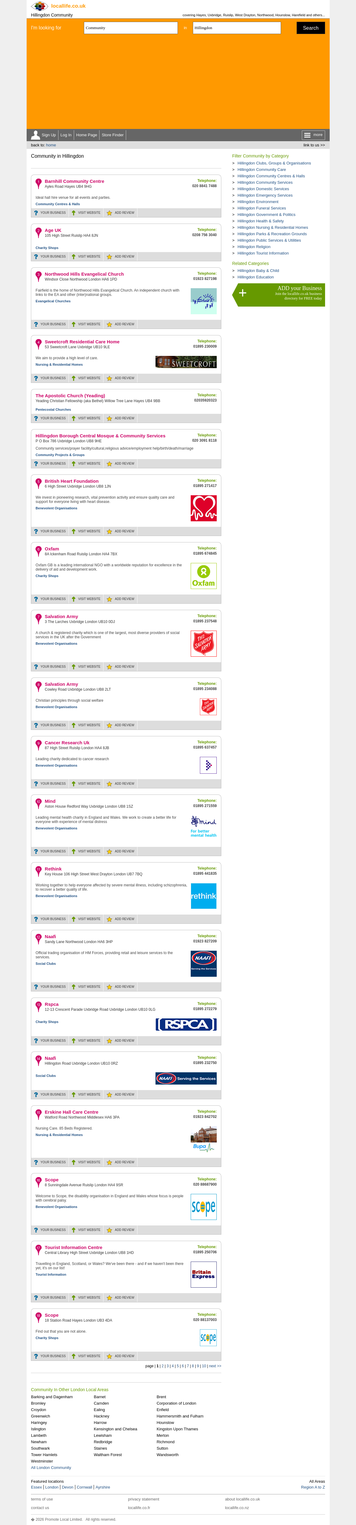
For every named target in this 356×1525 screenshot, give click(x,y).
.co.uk (68, 6)
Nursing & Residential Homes (59, 364)
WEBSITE (89, 212)
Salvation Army (61, 616)
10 (204, 1366)
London (51, 1487)
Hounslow (165, 1422)
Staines (100, 1448)
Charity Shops (47, 248)
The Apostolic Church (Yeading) (70, 395)
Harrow (100, 1422)
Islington (38, 1429)
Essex (36, 1487)
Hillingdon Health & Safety (261, 221)
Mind (50, 801)
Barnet (99, 1397)
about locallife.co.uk (242, 1499)
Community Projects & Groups (60, 455)
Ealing (99, 1409)
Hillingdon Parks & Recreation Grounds (272, 234)
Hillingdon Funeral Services (262, 208)
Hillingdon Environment (258, 201)
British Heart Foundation (72, 481)
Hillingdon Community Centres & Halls (271, 176)
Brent (161, 1397)
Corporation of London (176, 1403)
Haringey (39, 1422)
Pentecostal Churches (53, 409)
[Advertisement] (178, 83)
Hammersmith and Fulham (180, 1416)
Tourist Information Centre (73, 1247)
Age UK (53, 230)
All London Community (51, 1467)
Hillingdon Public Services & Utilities (269, 240)
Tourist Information (51, 1274)
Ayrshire (103, 1487)
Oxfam (52, 548)
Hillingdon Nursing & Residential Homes (273, 227)
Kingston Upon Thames (177, 1429)
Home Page (86, 135)
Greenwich (40, 1416)
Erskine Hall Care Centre (71, 1112)
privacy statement (143, 1499)
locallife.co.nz (237, 1507)
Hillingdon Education (256, 277)
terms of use (42, 1499)
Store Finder (113, 135)
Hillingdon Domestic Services (263, 189)
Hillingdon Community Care (262, 169)
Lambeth (39, 1435)
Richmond (166, 1442)
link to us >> (314, 145)
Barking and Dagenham (52, 1397)
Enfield (163, 1409)
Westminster (42, 1461)
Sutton (162, 1448)
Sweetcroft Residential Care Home (82, 341)
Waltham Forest (108, 1454)
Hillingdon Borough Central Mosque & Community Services (100, 435)
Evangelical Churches (53, 301)
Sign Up (49, 135)
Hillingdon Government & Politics (266, 214)
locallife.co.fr (139, 1507)
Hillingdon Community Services (265, 182)
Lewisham (103, 1435)
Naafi (50, 936)
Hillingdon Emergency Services (265, 195)
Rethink (53, 868)
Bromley (38, 1403)
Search (311, 28)
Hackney (101, 1416)
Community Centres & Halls (58, 204)
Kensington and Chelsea (115, 1429)
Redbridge (103, 1442)
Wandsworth (168, 1454)
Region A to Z (313, 1487)
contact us (40, 1507)
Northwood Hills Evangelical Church (84, 274)
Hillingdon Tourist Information (263, 253)
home (51, 145)
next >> (215, 1366)
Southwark (40, 1448)
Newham (39, 1442)
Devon (67, 1487)
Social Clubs (46, 963)
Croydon (38, 1409)
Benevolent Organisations (56, 508)
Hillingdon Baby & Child (258, 270)
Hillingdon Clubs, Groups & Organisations (274, 163)
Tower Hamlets (44, 1454)
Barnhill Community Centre (74, 181)
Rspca (51, 1004)
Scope (51, 1179)
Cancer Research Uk (67, 742)
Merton (163, 1435)
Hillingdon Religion (254, 246)
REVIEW (124, 212)
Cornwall (84, 1487)
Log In (66, 135)
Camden (101, 1403)
